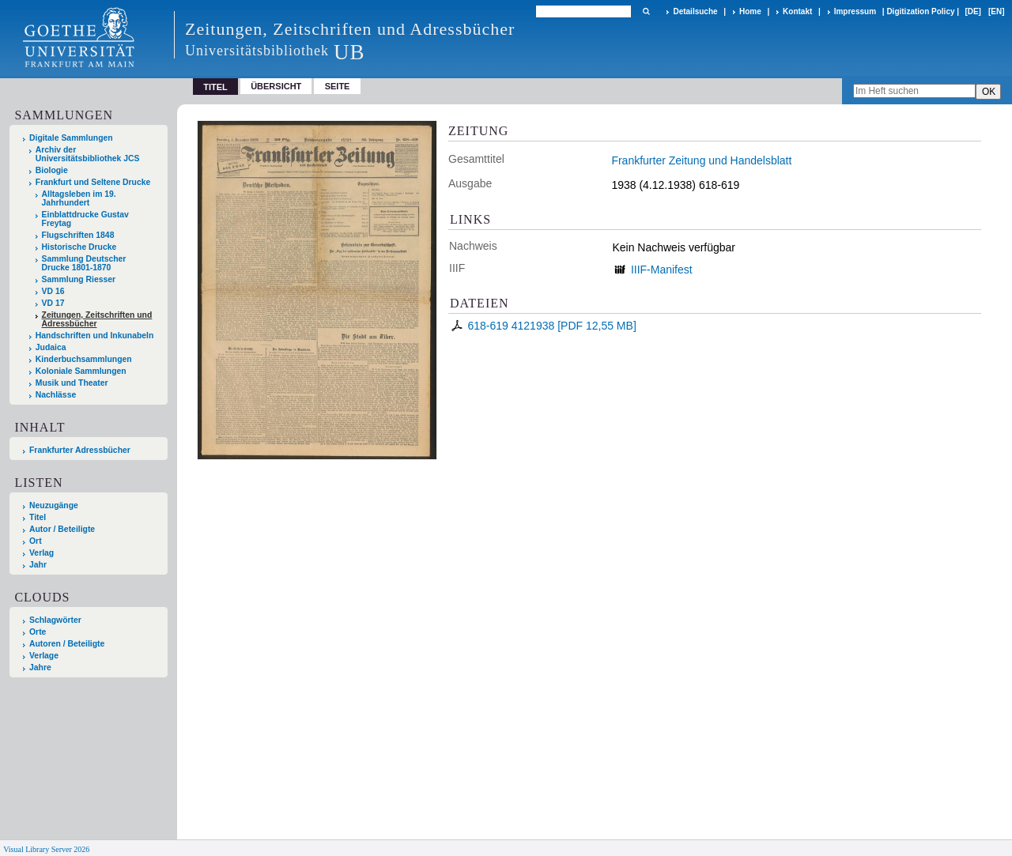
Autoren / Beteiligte (66, 643)
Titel (37, 517)
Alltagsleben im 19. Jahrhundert (79, 198)
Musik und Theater (72, 383)
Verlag (41, 553)
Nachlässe (56, 394)
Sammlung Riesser (79, 279)
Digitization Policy (920, 11)
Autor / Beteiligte (62, 529)
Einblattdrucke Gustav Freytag (85, 219)
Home (750, 11)
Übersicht (276, 86)
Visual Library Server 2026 (46, 849)
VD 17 (53, 303)
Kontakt (797, 11)
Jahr (38, 564)
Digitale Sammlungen (71, 138)
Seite (337, 86)
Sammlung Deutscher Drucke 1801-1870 (84, 263)
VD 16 (53, 291)
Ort (35, 541)
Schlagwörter (55, 620)
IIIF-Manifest (662, 269)
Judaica (51, 347)
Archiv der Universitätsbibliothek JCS (88, 154)
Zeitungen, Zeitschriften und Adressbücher (97, 319)
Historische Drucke (79, 247)
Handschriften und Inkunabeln (95, 335)
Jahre (40, 667)
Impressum (855, 11)
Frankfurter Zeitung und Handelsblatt (701, 160)
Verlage (44, 655)
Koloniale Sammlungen (81, 371)
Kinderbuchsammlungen (84, 359)
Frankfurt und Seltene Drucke (93, 182)
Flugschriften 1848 (78, 235)
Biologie (52, 170)
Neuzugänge (53, 505)
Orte (37, 632)
